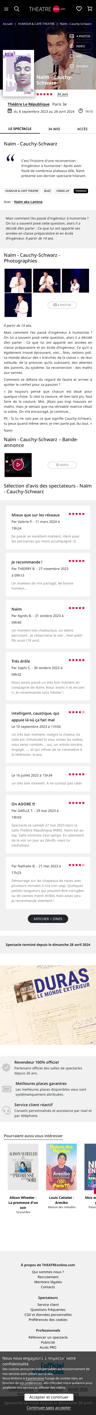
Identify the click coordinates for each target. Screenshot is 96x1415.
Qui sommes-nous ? (48, 1272)
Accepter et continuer (49, 1397)
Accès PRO (48, 1347)
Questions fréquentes (48, 1309)
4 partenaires (34, 1378)
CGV (27, 1314)
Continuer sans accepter (49, 1407)
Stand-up (62, 191)
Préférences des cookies (48, 1319)
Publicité (48, 1342)
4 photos (80, 36)
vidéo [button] (62, 465)
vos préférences (30, 1383)
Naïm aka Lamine (28, 201)
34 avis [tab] (54, 129)
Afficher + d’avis (48, 919)
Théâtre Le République (28, 104)
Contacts (48, 1287)
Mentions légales (48, 1282)
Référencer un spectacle (48, 1337)
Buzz (47, 191)
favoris (79, 66)
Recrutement (48, 1277)
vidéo (77, 46)
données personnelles (54, 1314)
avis (76, 56)
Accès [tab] (82, 129)
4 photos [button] (62, 305)
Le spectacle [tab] (19, 128)
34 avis (62, 94)
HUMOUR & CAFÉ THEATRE (21, 191)
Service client (48, 1304)
